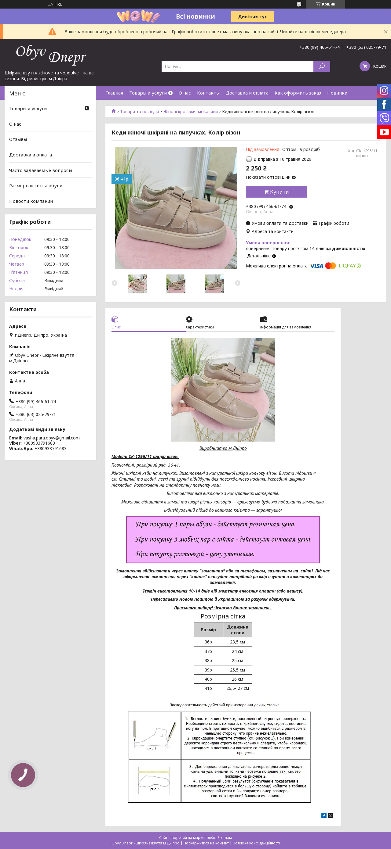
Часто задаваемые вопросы (40, 170)
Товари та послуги (139, 111)
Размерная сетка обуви (35, 185)
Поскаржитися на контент (206, 843)
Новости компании (31, 201)
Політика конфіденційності (256, 843)
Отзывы (18, 139)
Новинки (337, 93)
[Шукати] (321, 66)
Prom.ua (224, 837)
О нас (185, 93)
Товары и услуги (148, 93)
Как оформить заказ (298, 93)
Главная (114, 93)
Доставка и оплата (247, 93)
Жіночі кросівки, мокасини (190, 111)
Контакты (208, 93)
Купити (279, 191)
